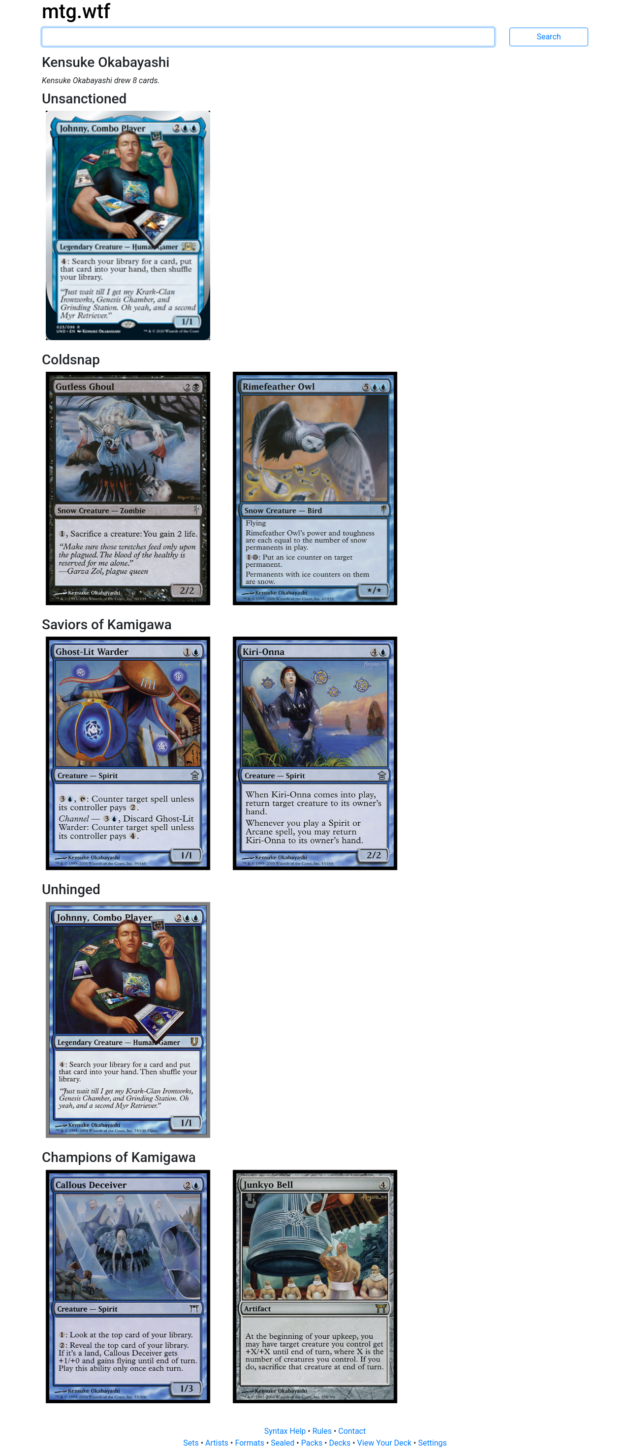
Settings (432, 1443)
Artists (217, 1443)
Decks (341, 1443)
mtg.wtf (76, 11)
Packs (312, 1443)
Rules (323, 1431)
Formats (250, 1443)
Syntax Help (286, 1431)
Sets (191, 1443)
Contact (352, 1431)
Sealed (283, 1443)
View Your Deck (385, 1443)
